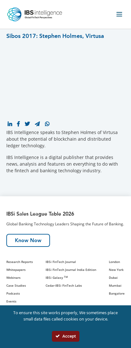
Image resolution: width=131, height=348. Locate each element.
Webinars (13, 277)
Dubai (113, 277)
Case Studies (16, 285)
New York (116, 269)
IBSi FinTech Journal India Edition (71, 269)
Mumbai (115, 285)
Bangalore (117, 293)
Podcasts (13, 293)
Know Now (28, 240)
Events (11, 301)
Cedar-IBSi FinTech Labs (64, 285)
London (114, 261)
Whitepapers (16, 269)
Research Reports (19, 261)
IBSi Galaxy (57, 277)
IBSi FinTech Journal (61, 261)
